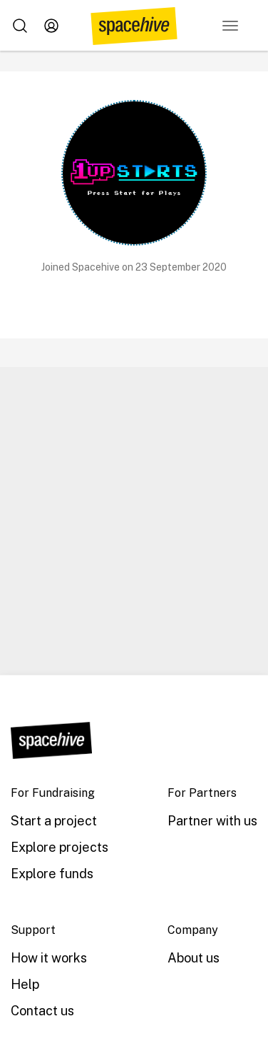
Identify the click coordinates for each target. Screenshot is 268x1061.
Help (25, 984)
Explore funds (52, 873)
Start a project (54, 820)
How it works (49, 957)
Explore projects (59, 847)
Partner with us (212, 820)
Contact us (42, 1010)
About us (194, 957)
